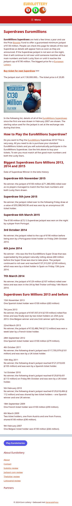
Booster (17, 42)
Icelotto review (11, 468)
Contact (7, 464)
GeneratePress (52, 502)
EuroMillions (34, 140)
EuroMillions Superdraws (55, 118)
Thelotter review (12, 476)
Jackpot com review (13, 472)
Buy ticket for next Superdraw (19, 70)
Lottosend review (12, 480)
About (7, 459)
